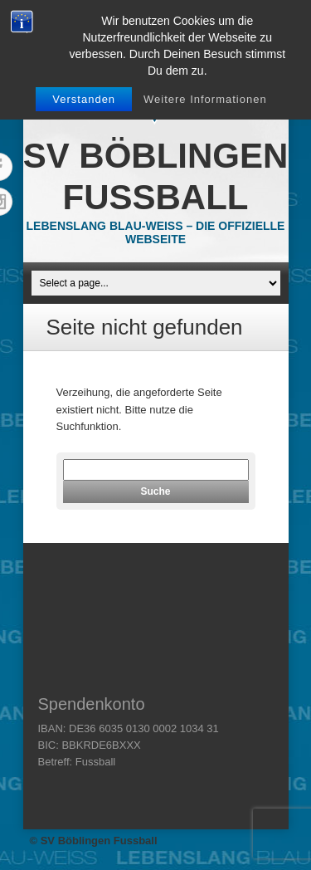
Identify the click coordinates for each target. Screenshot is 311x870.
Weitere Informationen (205, 99)
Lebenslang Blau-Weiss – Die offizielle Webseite (156, 232)
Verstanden (83, 99)
